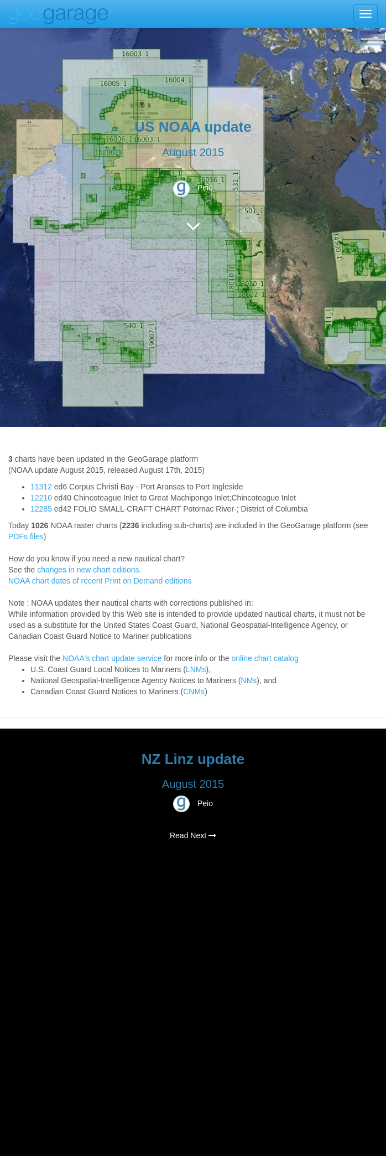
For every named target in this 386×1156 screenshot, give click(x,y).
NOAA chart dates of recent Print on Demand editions (100, 580)
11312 (41, 486)
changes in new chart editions (88, 569)
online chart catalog (264, 658)
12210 (41, 497)
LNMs (196, 669)
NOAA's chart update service (111, 658)
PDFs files (26, 536)
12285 (41, 508)
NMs (249, 680)
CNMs (194, 691)
